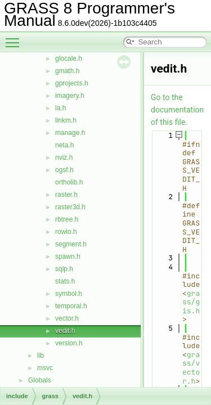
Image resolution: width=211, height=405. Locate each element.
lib (40, 355)
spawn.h (67, 256)
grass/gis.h (191, 302)
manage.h (70, 133)
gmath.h (67, 71)
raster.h (66, 195)
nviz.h (64, 157)
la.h (60, 108)
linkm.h (66, 120)
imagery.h (69, 96)
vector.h (67, 318)
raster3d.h (70, 207)
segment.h (71, 244)
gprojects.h (71, 83)
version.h (69, 343)
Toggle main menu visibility (15, 37)
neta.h (64, 145)
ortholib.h (69, 182)
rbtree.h (66, 219)
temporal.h (71, 306)
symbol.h (68, 294)
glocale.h (68, 58)
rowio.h (66, 232)
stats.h (65, 281)
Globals (39, 380)
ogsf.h (64, 170)
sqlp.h (64, 269)
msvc (45, 368)
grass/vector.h (191, 368)
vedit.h (65, 331)
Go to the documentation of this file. (177, 110)
